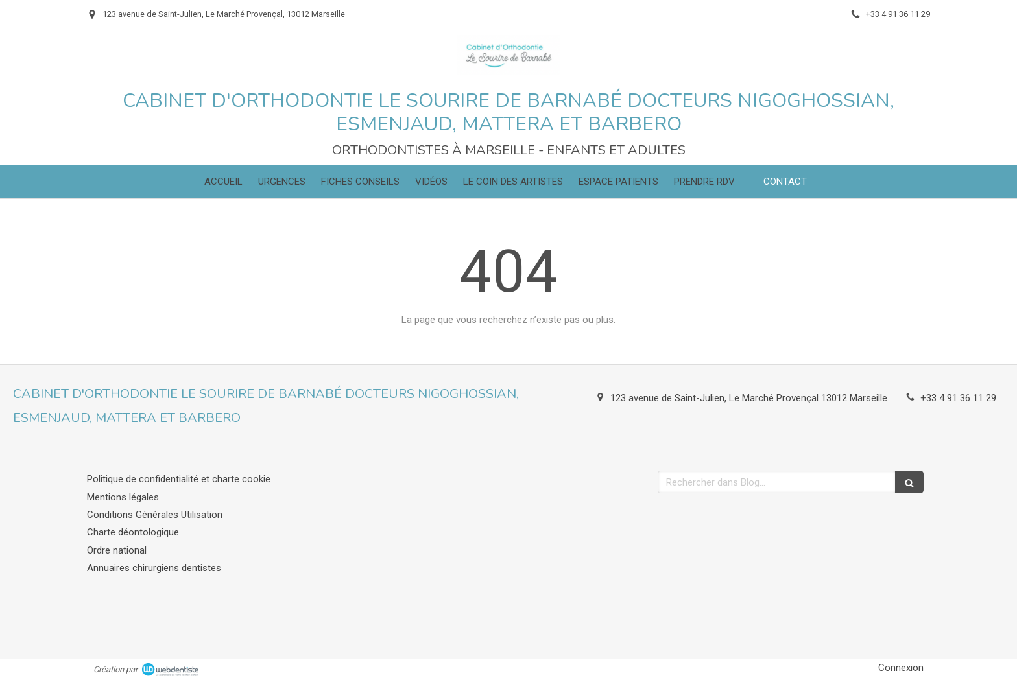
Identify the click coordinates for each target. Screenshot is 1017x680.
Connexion (901, 668)
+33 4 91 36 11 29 (958, 398)
